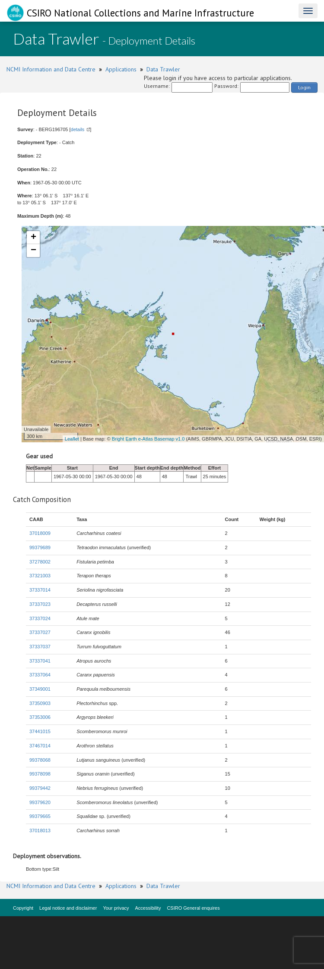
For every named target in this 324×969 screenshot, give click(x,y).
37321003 (40, 575)
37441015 (40, 731)
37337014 (40, 589)
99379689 (40, 547)
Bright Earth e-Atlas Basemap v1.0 (148, 438)
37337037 (40, 646)
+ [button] (33, 237)
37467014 (40, 745)
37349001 (40, 689)
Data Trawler (163, 69)
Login (304, 87)
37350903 (40, 703)
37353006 (40, 717)
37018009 (40, 533)
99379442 (40, 788)
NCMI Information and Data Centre (50, 69)
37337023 (40, 604)
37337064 (40, 674)
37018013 (40, 830)
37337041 (40, 660)
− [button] (33, 250)
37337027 (40, 632)
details (78, 129)
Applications (121, 69)
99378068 (40, 760)
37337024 (40, 618)
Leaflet (72, 438)
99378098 (40, 773)
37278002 (40, 561)
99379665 (40, 816)
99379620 (40, 802)
